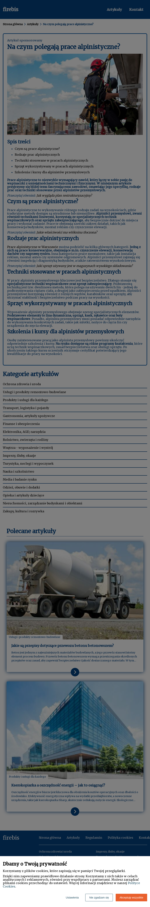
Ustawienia (72, 897)
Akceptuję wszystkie (131, 897)
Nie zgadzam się (99, 897)
